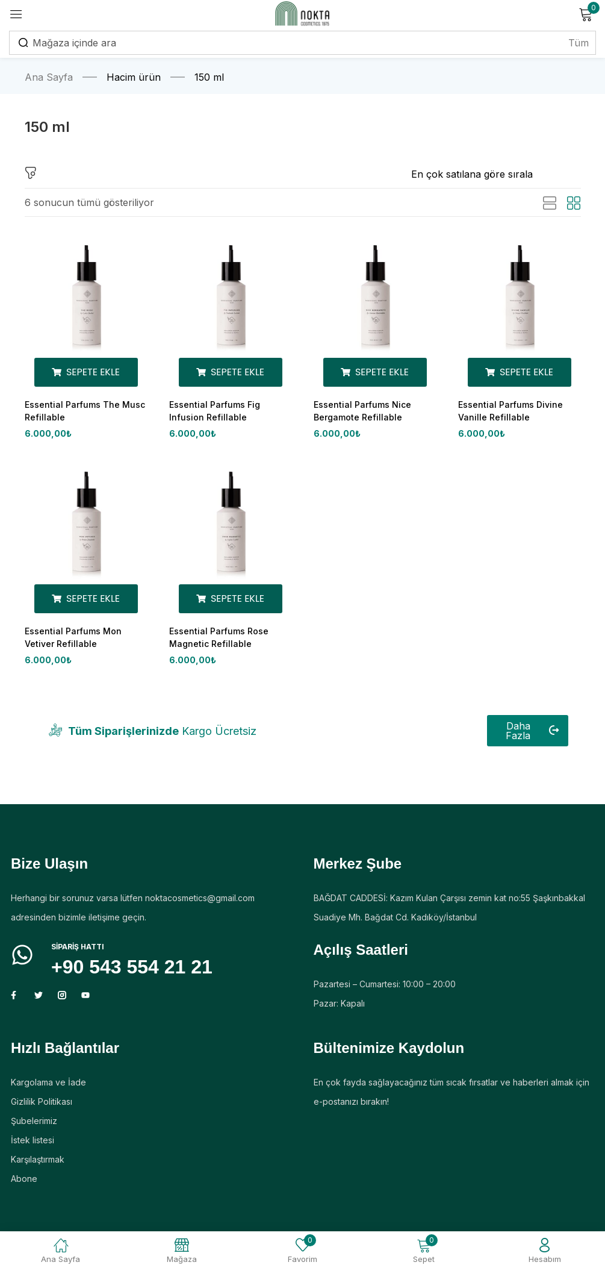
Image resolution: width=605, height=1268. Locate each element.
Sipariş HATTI (77, 950)
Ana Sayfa (49, 77)
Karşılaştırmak (37, 1163)
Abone (24, 1182)
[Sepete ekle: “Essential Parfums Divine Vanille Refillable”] (519, 372)
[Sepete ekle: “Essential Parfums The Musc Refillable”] (86, 372)
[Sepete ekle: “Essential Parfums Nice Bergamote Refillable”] (375, 372)
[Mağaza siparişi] (496, 174)
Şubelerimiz (34, 1124)
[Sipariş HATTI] (22, 958)
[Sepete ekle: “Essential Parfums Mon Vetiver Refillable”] (86, 600)
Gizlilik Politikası (41, 1105)
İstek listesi (32, 1143)
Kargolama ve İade (48, 1086)
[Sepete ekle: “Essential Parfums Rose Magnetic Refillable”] (230, 600)
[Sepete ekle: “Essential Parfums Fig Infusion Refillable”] (230, 372)
